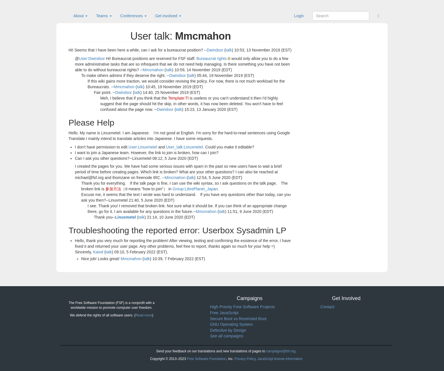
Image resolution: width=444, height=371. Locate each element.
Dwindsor (215, 50)
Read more (143, 315)
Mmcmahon (153, 70)
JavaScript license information (279, 359)
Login (299, 16)
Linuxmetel (125, 217)
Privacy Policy (244, 359)
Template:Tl (178, 98)
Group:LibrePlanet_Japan (195, 189)
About (80, 16)
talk (229, 50)
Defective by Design (228, 330)
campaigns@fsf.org (281, 351)
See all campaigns (227, 336)
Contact (328, 307)
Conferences (133, 16)
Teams (104, 16)
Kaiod (98, 252)
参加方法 (113, 189)
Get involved (168, 16)
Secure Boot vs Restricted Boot (238, 318)
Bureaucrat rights (212, 58)
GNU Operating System (231, 324)
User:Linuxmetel (143, 147)
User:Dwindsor (92, 58)
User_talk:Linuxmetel (184, 147)
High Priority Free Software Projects (242, 307)
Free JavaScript (224, 312)
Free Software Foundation (206, 359)
